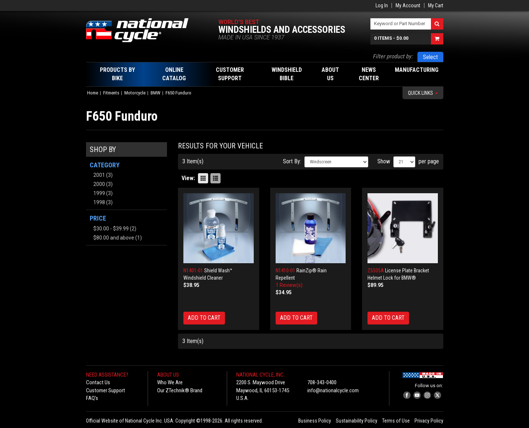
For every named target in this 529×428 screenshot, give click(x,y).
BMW (155, 93)
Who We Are (170, 382)
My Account (408, 5)
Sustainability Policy (356, 421)
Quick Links (423, 93)
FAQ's (92, 398)
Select (430, 57)
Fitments (111, 93)
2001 (99, 175)
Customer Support (105, 390)
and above (113, 238)
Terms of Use (396, 421)
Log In (382, 5)
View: (188, 178)
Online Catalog (174, 74)
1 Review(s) (289, 285)
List (215, 178)
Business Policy (314, 421)
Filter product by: (393, 56)
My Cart (435, 5)
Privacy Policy (429, 421)
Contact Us (98, 382)
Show (383, 161)
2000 (99, 184)
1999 (99, 193)
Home (92, 93)
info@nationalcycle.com (333, 390)
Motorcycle (134, 93)
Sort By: (292, 161)
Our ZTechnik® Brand (179, 390)
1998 (99, 202)
